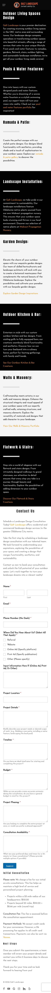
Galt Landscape (11, 25)
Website (11, 645)
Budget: (7, 770)
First (5, 597)
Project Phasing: (12, 802)
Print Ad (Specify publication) (22, 654)
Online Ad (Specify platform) (21, 649)
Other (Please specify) (18, 659)
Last (29, 597)
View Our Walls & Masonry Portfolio (21, 426)
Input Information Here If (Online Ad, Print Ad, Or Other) (24, 667)
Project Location (12, 693)
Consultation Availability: (16, 832)
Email (6, 604)
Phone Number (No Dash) (17, 618)
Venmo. (6, 937)
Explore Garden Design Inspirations (20, 293)
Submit (9, 866)
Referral (11, 640)
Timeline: (8, 740)
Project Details (11, 708)
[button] (3, 5)
